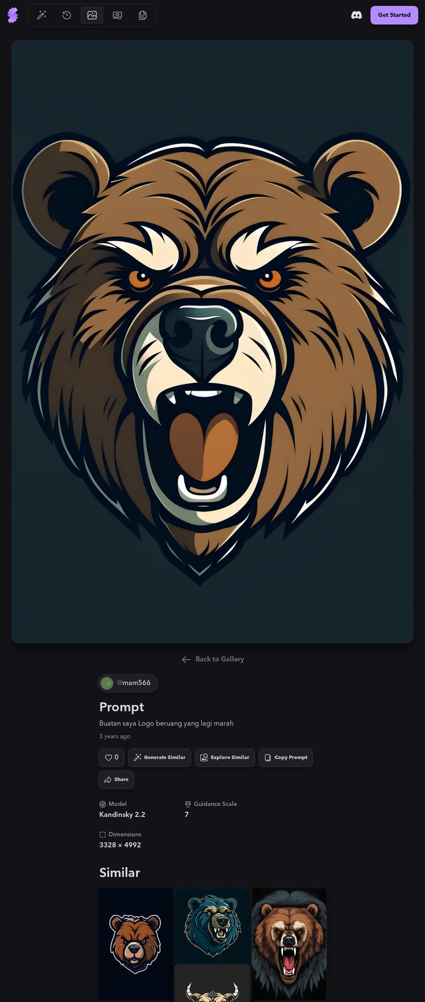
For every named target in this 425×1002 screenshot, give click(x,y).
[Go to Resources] (142, 15)
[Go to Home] (12, 15)
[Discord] (356, 15)
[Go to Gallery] (92, 15)
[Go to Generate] (41, 15)
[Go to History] (66, 15)
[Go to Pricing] (117, 15)
